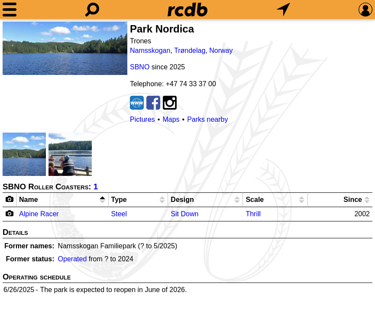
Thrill (253, 214)
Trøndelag (189, 50)
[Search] (92, 9)
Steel (119, 214)
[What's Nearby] (283, 9)
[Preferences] (365, 9)
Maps (170, 119)
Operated (72, 259)
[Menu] (9, 9)
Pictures (142, 119)
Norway (221, 50)
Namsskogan (150, 50)
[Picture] (65, 48)
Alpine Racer (39, 214)
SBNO (139, 67)
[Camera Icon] (10, 213)
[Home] (187, 9)
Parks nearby (207, 119)
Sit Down (184, 214)
